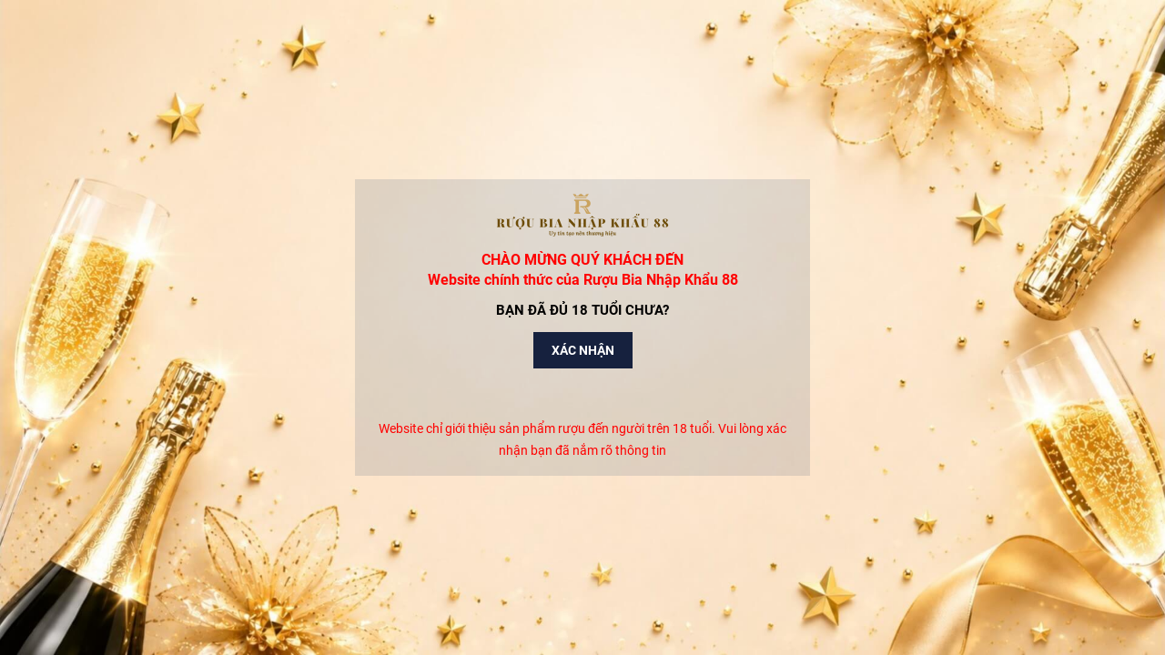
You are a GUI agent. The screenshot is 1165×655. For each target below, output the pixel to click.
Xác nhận (583, 350)
